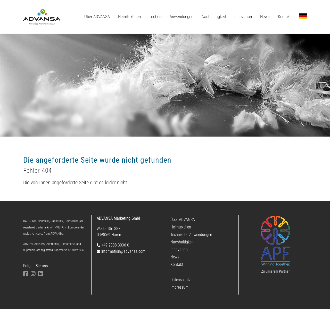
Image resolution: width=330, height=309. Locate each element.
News (174, 257)
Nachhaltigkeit (182, 242)
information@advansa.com (121, 251)
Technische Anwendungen (191, 234)
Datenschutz (180, 279)
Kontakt (176, 264)
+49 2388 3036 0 (113, 245)
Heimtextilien (180, 227)
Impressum (179, 287)
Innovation (179, 249)
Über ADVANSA (182, 219)
